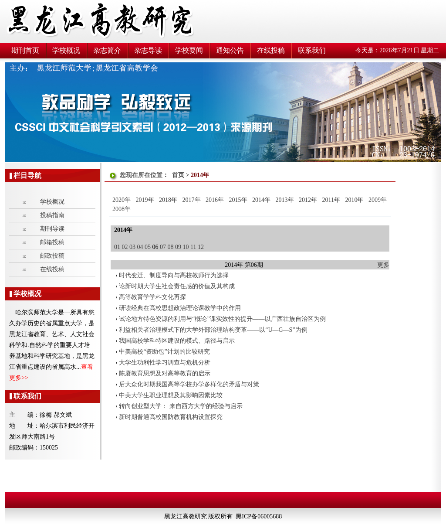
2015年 (238, 200)
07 (163, 247)
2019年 (145, 200)
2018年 (168, 200)
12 (201, 247)
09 (178, 247)
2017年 (191, 200)
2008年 (121, 209)
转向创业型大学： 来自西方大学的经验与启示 (181, 406)
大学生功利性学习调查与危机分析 (164, 362)
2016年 (215, 200)
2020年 (121, 200)
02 (125, 247)
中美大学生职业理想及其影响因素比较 (171, 395)
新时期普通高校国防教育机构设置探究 (171, 417)
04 (140, 247)
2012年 (308, 200)
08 (171, 247)
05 (148, 247)
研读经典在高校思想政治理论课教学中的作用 (180, 308)
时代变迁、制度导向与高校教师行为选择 (174, 275)
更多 (383, 265)
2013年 (285, 200)
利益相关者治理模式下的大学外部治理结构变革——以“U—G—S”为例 (213, 330)
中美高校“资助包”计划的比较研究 (164, 351)
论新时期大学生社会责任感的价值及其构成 (177, 286)
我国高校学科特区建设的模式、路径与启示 (177, 340)
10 (186, 247)
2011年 (331, 200)
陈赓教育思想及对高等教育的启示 (164, 373)
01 (117, 247)
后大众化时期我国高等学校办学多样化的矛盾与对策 (189, 384)
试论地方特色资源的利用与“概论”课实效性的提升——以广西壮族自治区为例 (222, 319)
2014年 (261, 200)
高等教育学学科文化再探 (152, 297)
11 (193, 247)
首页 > (181, 175)
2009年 (377, 200)
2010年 (354, 200)
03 (132, 247)
